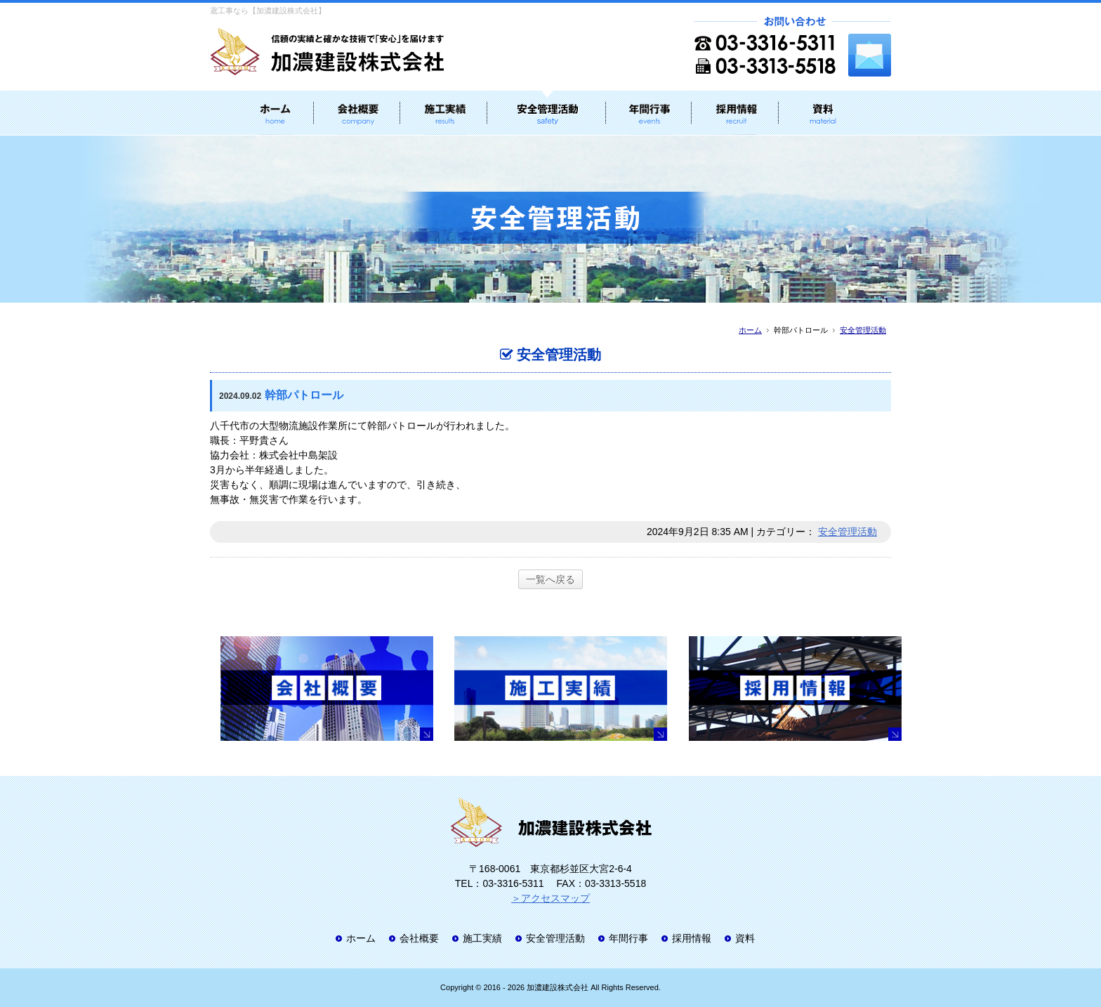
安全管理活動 (863, 330)
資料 (745, 938)
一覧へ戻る (550, 579)
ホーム (750, 330)
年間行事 (628, 938)
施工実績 (482, 938)
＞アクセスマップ (550, 898)
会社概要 (419, 938)
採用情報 (691, 938)
